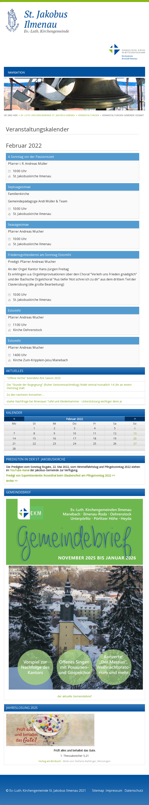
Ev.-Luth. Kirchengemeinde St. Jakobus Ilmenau (48, 115)
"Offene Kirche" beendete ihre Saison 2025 (34, 378)
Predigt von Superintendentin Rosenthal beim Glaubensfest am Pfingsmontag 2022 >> (60, 475)
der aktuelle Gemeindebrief (74, 696)
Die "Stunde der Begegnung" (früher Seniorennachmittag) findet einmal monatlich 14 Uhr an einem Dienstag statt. (69, 386)
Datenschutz (134, 790)
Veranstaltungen (88, 115)
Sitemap (98, 790)
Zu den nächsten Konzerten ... (25, 395)
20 (134, 438)
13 (134, 433)
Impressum (114, 790)
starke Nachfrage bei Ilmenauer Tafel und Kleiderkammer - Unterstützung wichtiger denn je (64, 401)
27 (134, 443)
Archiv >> (12, 481)
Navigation (16, 72)
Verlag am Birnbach (50, 761)
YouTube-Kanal (19, 470)
